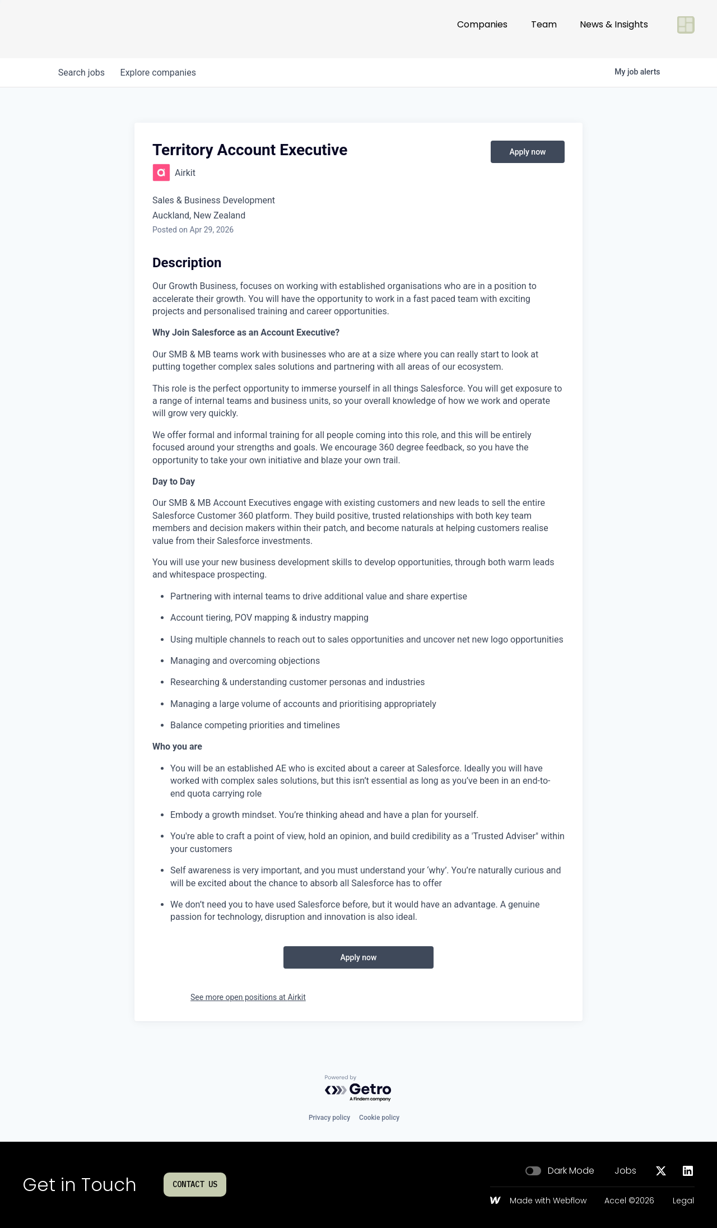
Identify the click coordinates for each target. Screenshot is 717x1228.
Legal (683, 1201)
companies (161, 72)
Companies (482, 28)
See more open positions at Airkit (248, 997)
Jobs (625, 1170)
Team (544, 28)
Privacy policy (329, 1118)
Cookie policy (379, 1118)
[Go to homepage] (59, 29)
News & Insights (614, 28)
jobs (82, 72)
